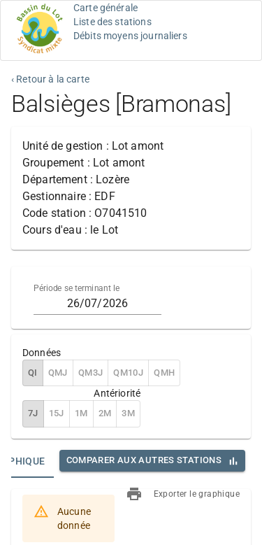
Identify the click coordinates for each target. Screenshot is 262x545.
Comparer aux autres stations (143, 460)
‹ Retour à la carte (50, 79)
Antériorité (117, 393)
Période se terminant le (76, 288)
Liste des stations (112, 21)
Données (41, 352)
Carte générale (105, 7)
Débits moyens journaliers (130, 35)
